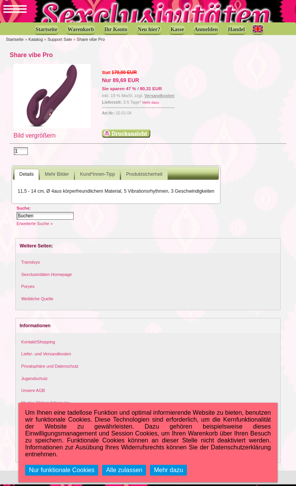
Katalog (36, 40)
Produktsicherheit (144, 175)
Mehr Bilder (57, 175)
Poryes (28, 288)
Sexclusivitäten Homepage (46, 275)
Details (26, 175)
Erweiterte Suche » (35, 225)
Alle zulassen (124, 470)
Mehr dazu (150, 103)
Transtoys (30, 263)
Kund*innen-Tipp (97, 175)
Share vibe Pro (91, 40)
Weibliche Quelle (37, 300)
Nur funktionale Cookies (61, 470)
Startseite (15, 40)
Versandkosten (160, 96)
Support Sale (59, 40)
